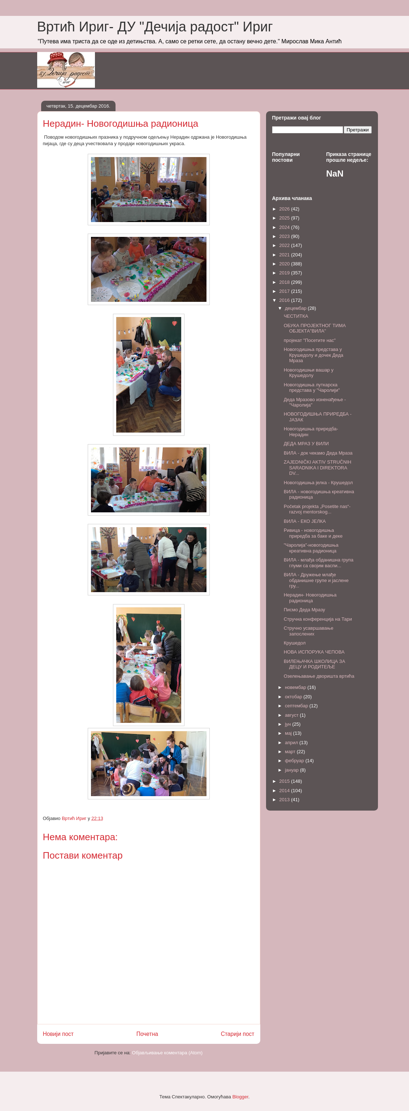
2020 (285, 263)
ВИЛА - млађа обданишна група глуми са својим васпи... (318, 562)
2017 (285, 291)
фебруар (295, 760)
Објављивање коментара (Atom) (167, 1052)
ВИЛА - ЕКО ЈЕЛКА (305, 521)
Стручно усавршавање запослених (308, 631)
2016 (285, 300)
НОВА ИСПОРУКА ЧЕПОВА (314, 652)
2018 (285, 282)
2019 (285, 272)
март (291, 751)
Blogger (240, 1096)
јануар (292, 770)
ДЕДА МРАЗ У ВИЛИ (306, 443)
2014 (285, 790)
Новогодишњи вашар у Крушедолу (309, 372)
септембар (297, 705)
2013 (285, 799)
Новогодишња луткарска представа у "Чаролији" (312, 387)
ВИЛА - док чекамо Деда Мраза (318, 453)
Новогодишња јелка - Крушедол (318, 482)
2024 (285, 227)
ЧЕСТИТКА (296, 316)
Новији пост (58, 1034)
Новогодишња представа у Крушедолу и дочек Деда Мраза (313, 355)
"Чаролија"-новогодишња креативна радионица (311, 548)
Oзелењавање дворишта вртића (319, 676)
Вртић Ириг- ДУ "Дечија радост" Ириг (155, 26)
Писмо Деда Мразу (304, 609)
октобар (294, 696)
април (292, 742)
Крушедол (295, 643)
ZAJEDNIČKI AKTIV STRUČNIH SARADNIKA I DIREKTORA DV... (317, 467)
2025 (285, 218)
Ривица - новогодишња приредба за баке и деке (313, 533)
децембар (296, 308)
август (292, 715)
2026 (285, 209)
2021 (285, 254)
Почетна (147, 1034)
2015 (285, 781)
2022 (285, 245)
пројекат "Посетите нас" (310, 340)
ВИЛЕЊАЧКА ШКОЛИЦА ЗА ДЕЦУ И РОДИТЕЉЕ (314, 664)
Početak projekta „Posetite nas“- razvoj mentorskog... (317, 509)
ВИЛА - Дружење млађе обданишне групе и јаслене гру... (316, 580)
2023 (285, 236)
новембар (296, 687)
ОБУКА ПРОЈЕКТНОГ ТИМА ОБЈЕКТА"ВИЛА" (315, 328)
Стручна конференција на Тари (318, 619)
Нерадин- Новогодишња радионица (310, 597)
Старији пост (237, 1034)
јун (288, 724)
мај (289, 733)
